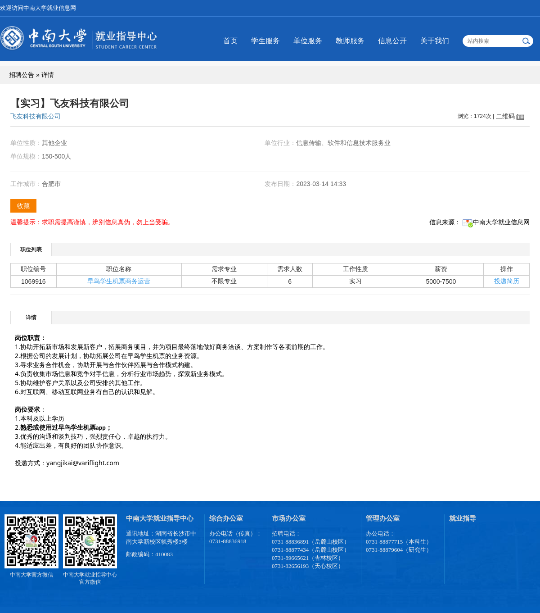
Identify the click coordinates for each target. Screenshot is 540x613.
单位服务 (307, 41)
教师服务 (350, 41)
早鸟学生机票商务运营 (118, 281)
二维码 (505, 116)
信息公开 (392, 41)
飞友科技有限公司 (35, 116)
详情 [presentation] (31, 317)
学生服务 (265, 41)
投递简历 (506, 281)
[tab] (31, 249)
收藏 (23, 205)
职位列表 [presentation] (31, 249)
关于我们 (434, 41)
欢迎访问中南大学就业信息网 (38, 8)
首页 (230, 41)
